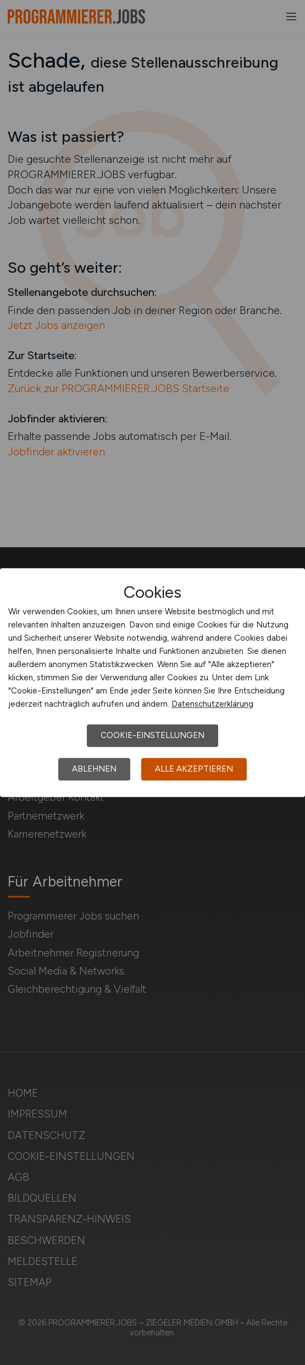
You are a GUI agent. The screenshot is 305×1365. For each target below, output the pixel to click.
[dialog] (152, 682)
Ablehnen (94, 769)
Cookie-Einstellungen (152, 735)
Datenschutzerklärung (212, 704)
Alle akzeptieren (194, 769)
